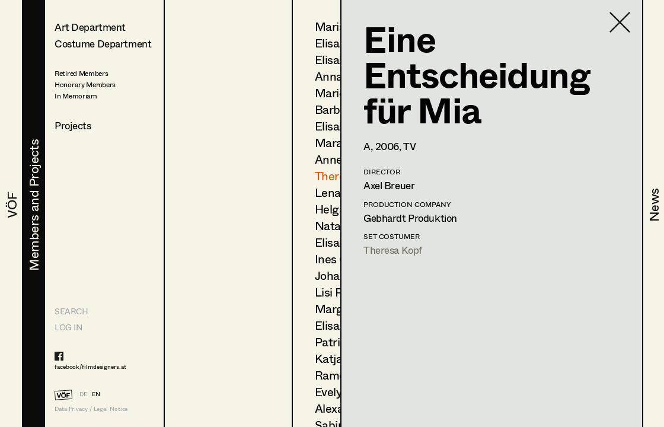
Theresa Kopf (392, 250)
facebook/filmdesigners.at (90, 366)
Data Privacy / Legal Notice (91, 409)
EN (96, 394)
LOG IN (68, 327)
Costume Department (103, 44)
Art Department (90, 27)
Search (71, 311)
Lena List (339, 192)
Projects (73, 125)
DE (83, 394)
